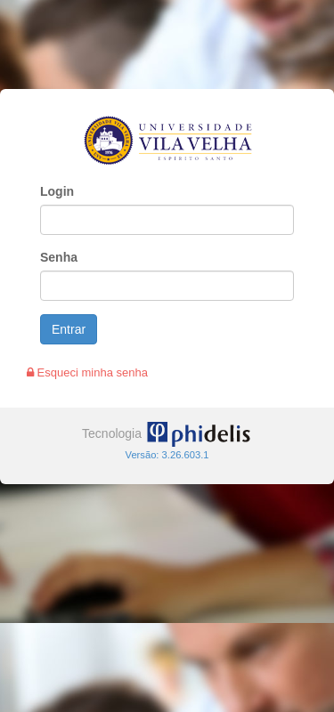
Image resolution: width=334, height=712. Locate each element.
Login (57, 191)
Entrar (69, 329)
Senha (58, 257)
